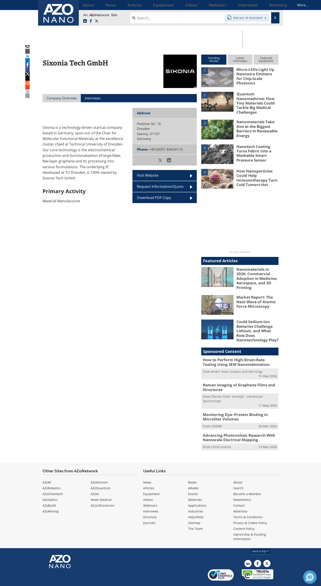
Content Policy (243, 515)
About (237, 469)
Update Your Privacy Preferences (76, 580)
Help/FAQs (196, 503)
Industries (195, 498)
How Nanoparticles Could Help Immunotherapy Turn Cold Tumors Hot (254, 173)
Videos (148, 486)
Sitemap (194, 509)
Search (238, 474)
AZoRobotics (52, 474)
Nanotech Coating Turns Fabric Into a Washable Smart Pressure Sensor (256, 147)
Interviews (150, 498)
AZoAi (95, 480)
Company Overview (62, 98)
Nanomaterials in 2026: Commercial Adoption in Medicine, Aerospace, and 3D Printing (257, 272)
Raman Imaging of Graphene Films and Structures (235, 376)
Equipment (151, 480)
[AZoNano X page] (96, 21)
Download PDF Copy (154, 197)
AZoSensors (99, 469)
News (147, 469)
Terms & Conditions (248, 503)
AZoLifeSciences (102, 492)
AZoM (47, 469)
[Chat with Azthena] (310, 577)
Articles (148, 474)
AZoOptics (50, 486)
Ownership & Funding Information (249, 523)
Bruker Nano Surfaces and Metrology (236, 361)
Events (193, 480)
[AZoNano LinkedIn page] (85, 21)
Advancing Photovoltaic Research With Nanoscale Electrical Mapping (235, 424)
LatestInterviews (240, 59)
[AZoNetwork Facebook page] (91, 21)
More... (272, 5)
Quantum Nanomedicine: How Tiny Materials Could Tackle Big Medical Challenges (257, 100)
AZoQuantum (100, 474)
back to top (260, 537)
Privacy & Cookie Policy (250, 509)
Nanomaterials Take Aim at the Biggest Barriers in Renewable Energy (257, 122)
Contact (239, 492)
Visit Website (147, 175)
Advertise (240, 498)
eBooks (193, 474)
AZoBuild (49, 492)
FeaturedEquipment (266, 59)
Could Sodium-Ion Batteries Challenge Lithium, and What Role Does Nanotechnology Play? (256, 323)
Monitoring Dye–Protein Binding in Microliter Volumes (232, 405)
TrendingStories (214, 59)
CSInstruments (221, 433)
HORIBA (216, 414)
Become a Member (247, 480)
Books (192, 469)
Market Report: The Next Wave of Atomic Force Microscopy (257, 294)
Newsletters (242, 486)
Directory (150, 503)
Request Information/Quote (160, 186)
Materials (195, 486)
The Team (195, 515)
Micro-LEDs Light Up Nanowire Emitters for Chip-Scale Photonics (255, 73)
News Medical (101, 486)
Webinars (150, 492)
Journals (149, 509)
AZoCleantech (53, 480)
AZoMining (51, 498)
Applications (197, 492)
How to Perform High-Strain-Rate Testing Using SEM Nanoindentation (237, 352)
